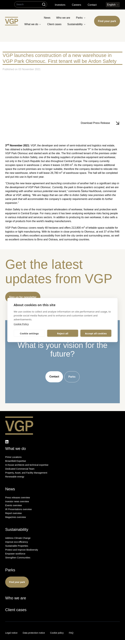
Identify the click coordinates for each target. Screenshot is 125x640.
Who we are (15, 598)
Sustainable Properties (16, 546)
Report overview (13, 513)
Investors (60, 4)
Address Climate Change (18, 538)
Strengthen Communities (17, 557)
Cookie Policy (21, 324)
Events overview (13, 505)
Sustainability (16, 529)
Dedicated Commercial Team (19, 469)
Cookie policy (57, 633)
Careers (76, 4)
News (10, 489)
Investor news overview (17, 501)
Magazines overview (15, 517)
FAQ (71, 633)
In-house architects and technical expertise (26, 465)
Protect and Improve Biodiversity (21, 549)
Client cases (16, 610)
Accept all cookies (96, 333)
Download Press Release (95, 123)
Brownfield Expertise (15, 461)
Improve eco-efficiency (16, 542)
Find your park (107, 21)
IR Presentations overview (18, 509)
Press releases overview (17, 497)
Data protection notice (34, 633)
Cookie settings (29, 333)
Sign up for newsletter (22, 297)
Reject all (62, 333)
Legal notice (11, 633)
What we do (15, 448)
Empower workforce (15, 553)
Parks (72, 376)
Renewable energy (14, 476)
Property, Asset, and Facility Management (26, 472)
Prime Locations (13, 457)
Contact (92, 4)
